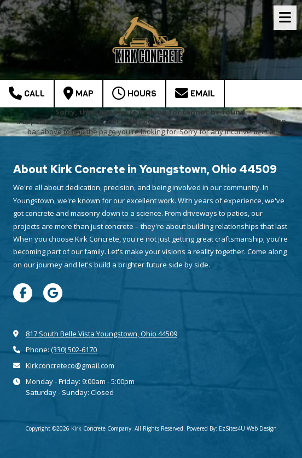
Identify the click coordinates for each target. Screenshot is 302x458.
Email (195, 93)
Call (27, 93)
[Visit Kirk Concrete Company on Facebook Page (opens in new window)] (22, 292)
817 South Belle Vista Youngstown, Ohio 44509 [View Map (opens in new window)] (101, 334)
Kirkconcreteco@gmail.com (70, 365)
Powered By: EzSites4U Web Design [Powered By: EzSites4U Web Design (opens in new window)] (232, 428)
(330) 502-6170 (74, 349)
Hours (134, 93)
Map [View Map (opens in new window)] (78, 93)
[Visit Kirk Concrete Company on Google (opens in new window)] (52, 292)
